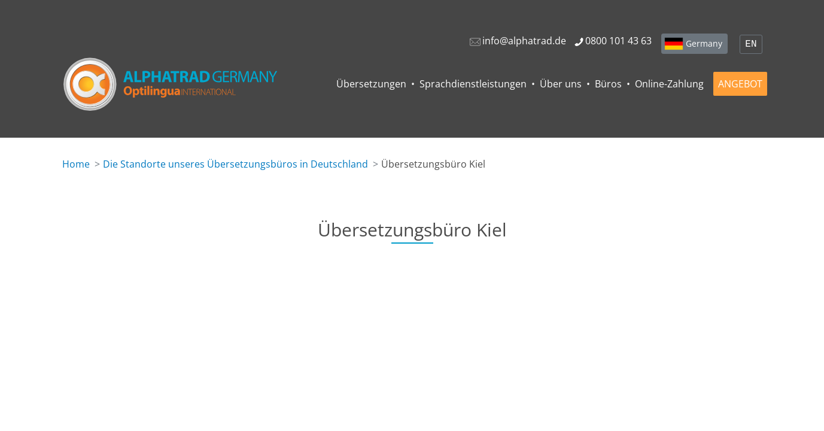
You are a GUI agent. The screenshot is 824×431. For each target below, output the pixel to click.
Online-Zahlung (669, 83)
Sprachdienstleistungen (473, 83)
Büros (608, 83)
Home (76, 164)
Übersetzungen (371, 83)
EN (750, 44)
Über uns (561, 83)
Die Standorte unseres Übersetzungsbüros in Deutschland (235, 164)
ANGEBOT (740, 83)
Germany (704, 43)
